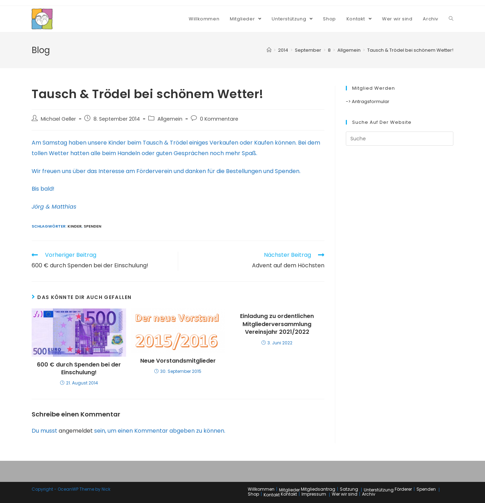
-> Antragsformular (367, 101)
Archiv (368, 494)
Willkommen (261, 489)
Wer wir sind (344, 494)
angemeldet (76, 431)
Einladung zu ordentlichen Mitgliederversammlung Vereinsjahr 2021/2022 (277, 324)
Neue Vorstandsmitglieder (178, 361)
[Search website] (451, 19)
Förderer (403, 489)
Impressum (314, 494)
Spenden (92, 226)
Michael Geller (58, 118)
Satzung (349, 489)
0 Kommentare (219, 118)
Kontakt (272, 495)
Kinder (74, 226)
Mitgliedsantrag (318, 489)
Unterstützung (379, 490)
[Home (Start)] (269, 50)
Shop (253, 494)
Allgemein (169, 118)
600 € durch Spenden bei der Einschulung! (79, 368)
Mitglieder (289, 490)
